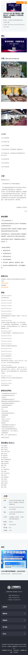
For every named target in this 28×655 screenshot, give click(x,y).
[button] (21, 546)
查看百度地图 (4, 283)
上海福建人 (9, 646)
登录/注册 (19, 2)
